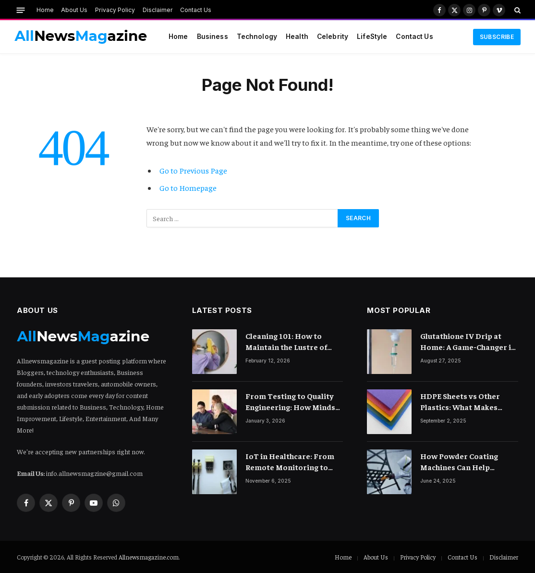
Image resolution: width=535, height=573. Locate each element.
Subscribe (497, 36)
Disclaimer (158, 9)
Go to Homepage (188, 188)
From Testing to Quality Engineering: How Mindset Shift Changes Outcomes (294, 401)
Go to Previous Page (193, 170)
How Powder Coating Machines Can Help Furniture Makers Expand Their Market (467, 462)
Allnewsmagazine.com (149, 557)
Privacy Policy (115, 9)
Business (212, 36)
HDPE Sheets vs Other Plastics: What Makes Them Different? (460, 401)
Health (297, 36)
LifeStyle (372, 36)
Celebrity (332, 36)
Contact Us (195, 9)
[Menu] (21, 9)
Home (45, 9)
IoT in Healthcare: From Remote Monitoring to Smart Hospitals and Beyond (289, 462)
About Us (74, 9)
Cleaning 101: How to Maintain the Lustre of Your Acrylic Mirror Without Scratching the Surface (287, 341)
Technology (257, 36)
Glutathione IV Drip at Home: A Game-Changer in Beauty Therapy (468, 341)
